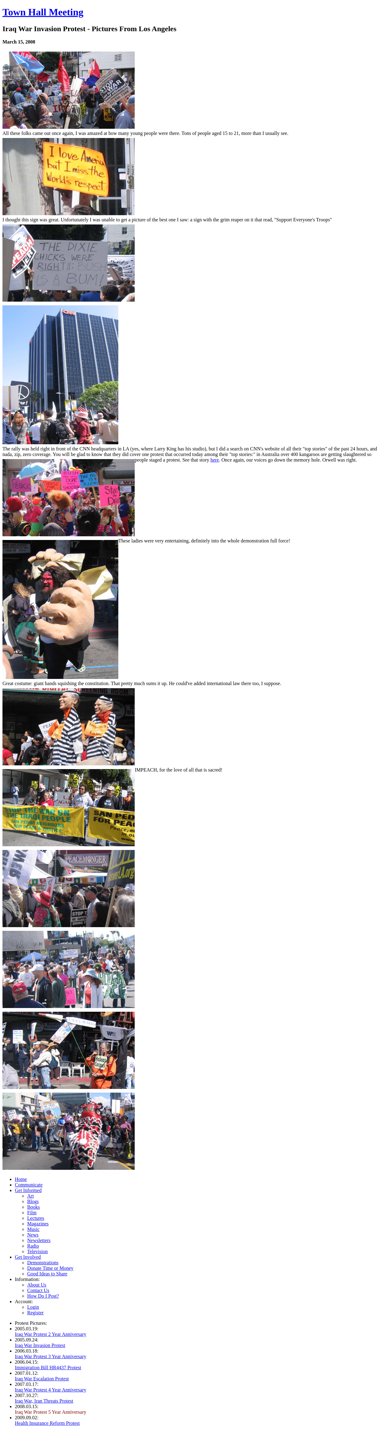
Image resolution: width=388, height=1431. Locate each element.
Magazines (37, 1223)
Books (33, 1207)
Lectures (35, 1218)
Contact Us (38, 1290)
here (214, 459)
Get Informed (28, 1190)
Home (21, 1179)
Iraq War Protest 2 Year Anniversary (50, 1334)
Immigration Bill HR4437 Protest (48, 1367)
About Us (36, 1284)
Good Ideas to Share (47, 1273)
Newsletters (39, 1240)
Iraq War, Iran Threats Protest (44, 1401)
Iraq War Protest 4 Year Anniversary (50, 1389)
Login (33, 1307)
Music (33, 1229)
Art (30, 1196)
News (32, 1234)
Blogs (33, 1201)
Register (35, 1312)
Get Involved (28, 1257)
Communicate (29, 1184)
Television (37, 1251)
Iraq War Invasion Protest (40, 1345)
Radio (33, 1246)
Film (31, 1212)
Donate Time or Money (50, 1268)
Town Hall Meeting (42, 12)
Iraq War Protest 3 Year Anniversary (50, 1356)
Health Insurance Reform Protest (47, 1423)
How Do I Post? (43, 1296)
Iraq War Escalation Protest (42, 1378)
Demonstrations (42, 1262)
